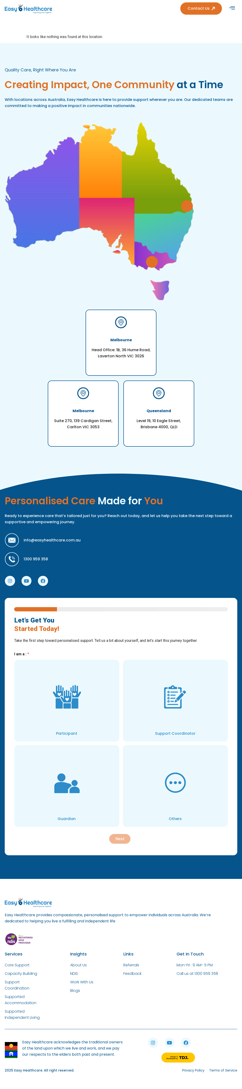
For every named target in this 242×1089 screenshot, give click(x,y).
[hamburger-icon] (232, 8)
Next (120, 838)
